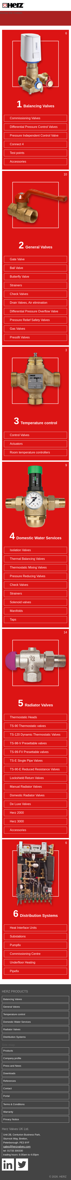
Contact (7, 1088)
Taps (13, 619)
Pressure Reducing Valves (27, 576)
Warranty (8, 1111)
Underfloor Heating (22, 962)
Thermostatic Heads (23, 717)
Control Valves (19, 435)
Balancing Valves (38, 106)
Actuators (16, 443)
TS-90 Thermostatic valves (28, 726)
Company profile (12, 1058)
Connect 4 (17, 144)
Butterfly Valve (19, 276)
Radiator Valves (39, 705)
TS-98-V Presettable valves (28, 743)
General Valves (38, 247)
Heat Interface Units (23, 927)
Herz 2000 (17, 812)
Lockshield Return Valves (27, 778)
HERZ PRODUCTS (15, 991)
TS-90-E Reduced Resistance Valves (35, 769)
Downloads (9, 1073)
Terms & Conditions (14, 1104)
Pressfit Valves (20, 337)
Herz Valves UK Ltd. (15, 1129)
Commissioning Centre (25, 953)
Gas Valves (17, 328)
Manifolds (16, 610)
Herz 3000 (17, 821)
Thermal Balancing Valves (27, 558)
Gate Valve (17, 259)
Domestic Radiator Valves (27, 795)
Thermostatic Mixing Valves (28, 567)
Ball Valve (16, 268)
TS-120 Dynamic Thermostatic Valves (35, 734)
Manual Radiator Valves (26, 786)
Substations (18, 936)
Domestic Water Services (38, 538)
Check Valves (19, 294)
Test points (17, 152)
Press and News (12, 1065)
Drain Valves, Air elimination (28, 302)
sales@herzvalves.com (16, 1146)
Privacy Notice (11, 1119)
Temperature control (39, 423)
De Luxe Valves (20, 804)
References (9, 1080)
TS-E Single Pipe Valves (26, 760)
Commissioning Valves (25, 118)
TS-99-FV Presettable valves (29, 752)
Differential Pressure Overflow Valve (34, 311)
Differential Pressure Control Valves (34, 126)
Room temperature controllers (30, 452)
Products (8, 1050)
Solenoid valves (20, 602)
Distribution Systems (39, 915)
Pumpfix (15, 945)
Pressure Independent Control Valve (34, 135)
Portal (6, 1096)
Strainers (16, 285)
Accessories (18, 161)
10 (65, 174)
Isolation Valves (20, 550)
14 (65, 632)
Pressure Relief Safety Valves (30, 320)
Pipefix (14, 971)
